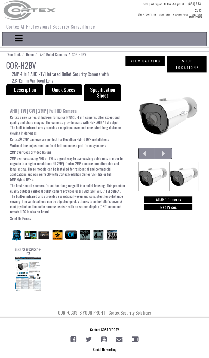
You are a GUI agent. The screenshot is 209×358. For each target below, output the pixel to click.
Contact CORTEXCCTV (104, 329)
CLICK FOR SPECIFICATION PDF (28, 269)
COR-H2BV (78, 54)
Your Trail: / (16, 54)
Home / (32, 54)
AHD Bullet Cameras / (54, 54)
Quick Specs (63, 89)
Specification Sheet (102, 92)
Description (25, 89)
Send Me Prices (20, 218)
